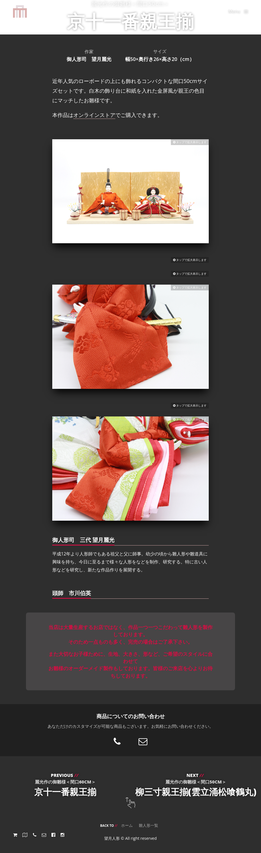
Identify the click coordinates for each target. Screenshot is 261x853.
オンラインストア (94, 115)
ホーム (127, 825)
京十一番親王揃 (65, 785)
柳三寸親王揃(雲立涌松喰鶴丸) (195, 785)
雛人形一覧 (148, 825)
